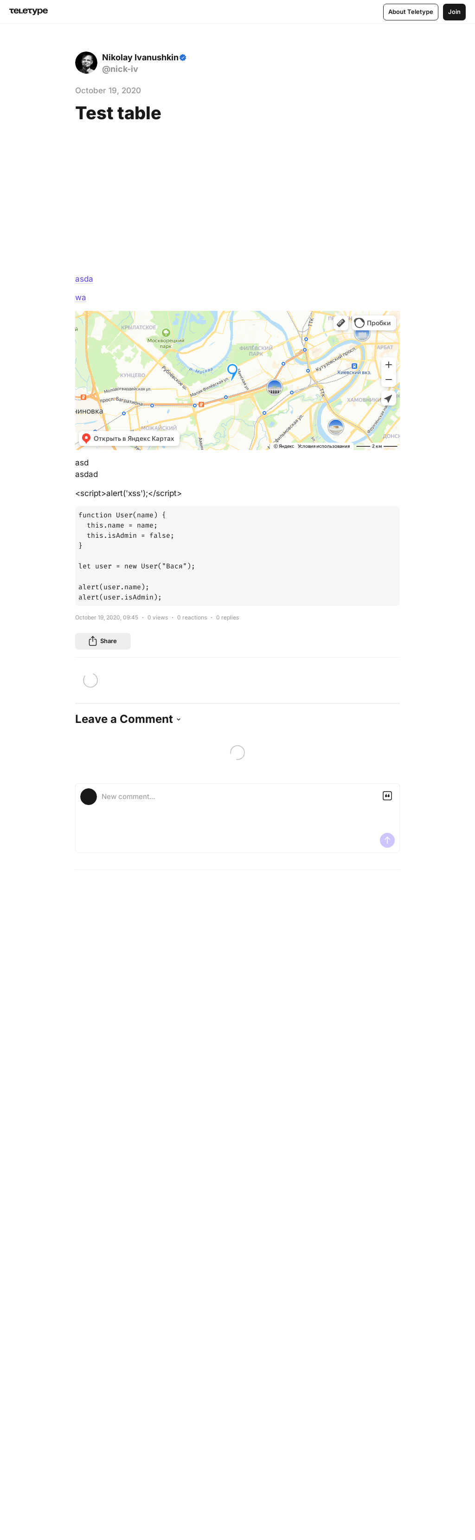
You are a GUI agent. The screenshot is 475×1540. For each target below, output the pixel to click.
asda (84, 279)
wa (80, 297)
